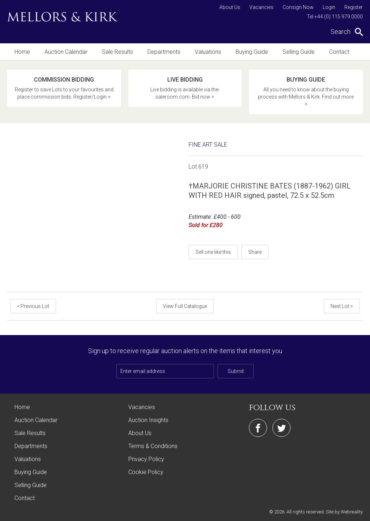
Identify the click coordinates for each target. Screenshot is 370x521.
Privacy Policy (146, 459)
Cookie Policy (145, 472)
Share (255, 252)
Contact (339, 51)
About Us (229, 7)
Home (22, 51)
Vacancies (261, 7)
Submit (236, 371)
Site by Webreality (344, 512)
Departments (163, 51)
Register (353, 7)
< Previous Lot (33, 306)
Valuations (208, 51)
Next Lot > (342, 306)
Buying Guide (252, 51)
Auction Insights (148, 420)
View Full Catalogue (185, 306)
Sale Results (117, 51)
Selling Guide (299, 51)
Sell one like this (213, 252)
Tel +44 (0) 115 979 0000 (335, 16)
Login (329, 7)
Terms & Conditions (152, 446)
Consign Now (298, 7)
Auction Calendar (65, 51)
